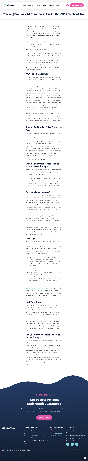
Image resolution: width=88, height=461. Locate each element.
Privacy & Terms (81, 451)
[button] (44, 5)
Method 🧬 (26, 434)
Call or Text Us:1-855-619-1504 (70, 431)
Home (24, 5)
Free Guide (25, 442)
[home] (10, 5)
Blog (57, 5)
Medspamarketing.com (14, 450)
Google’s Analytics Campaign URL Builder (39, 288)
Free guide (51, 5)
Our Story (31, 5)
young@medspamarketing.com (76, 435)
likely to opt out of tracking (34, 109)
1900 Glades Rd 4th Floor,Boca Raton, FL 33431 (73, 439)
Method (38, 5)
